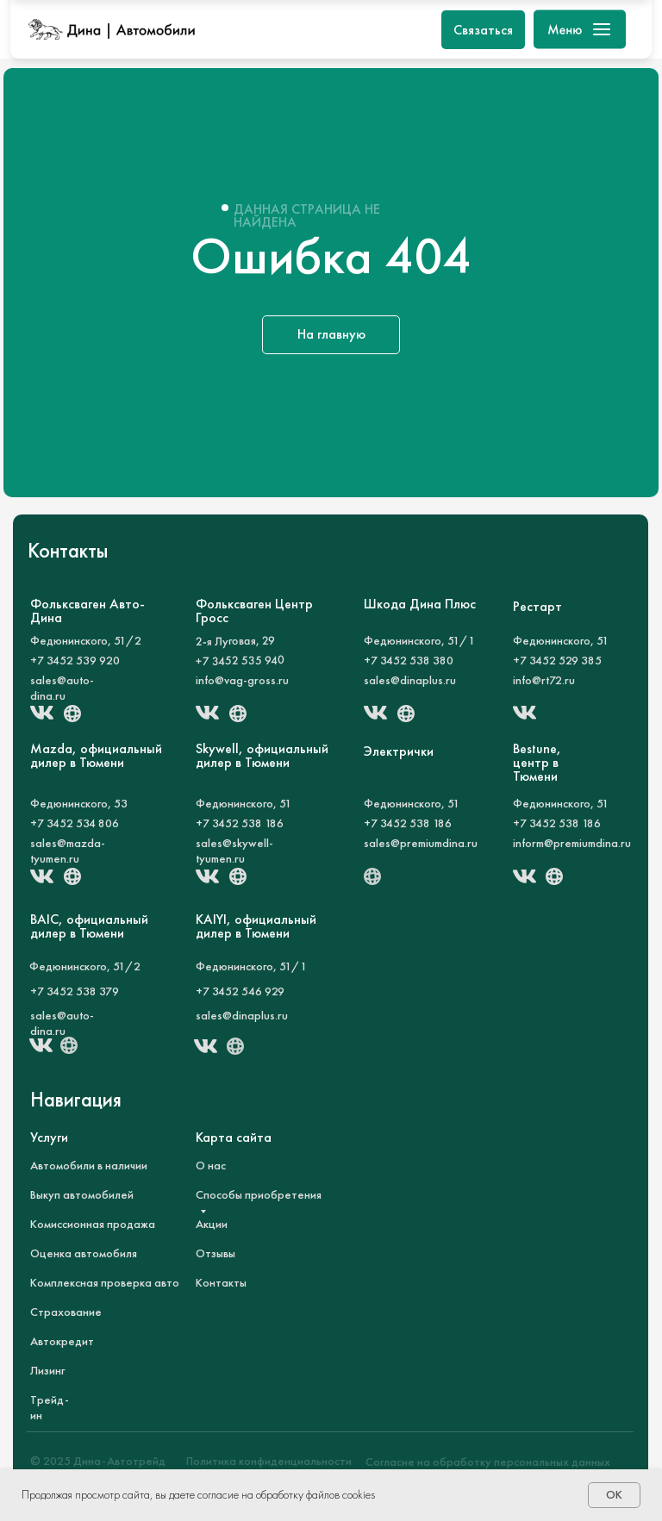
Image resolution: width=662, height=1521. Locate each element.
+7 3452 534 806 (74, 823)
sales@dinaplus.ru (410, 680)
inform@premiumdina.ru (572, 843)
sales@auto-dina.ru (62, 687)
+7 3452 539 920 (75, 660)
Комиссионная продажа (92, 1223)
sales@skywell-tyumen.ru (234, 850)
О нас (211, 1165)
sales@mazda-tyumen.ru (67, 850)
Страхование (66, 1311)
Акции (212, 1223)
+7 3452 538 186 (240, 823)
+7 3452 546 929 (240, 991)
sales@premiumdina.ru (421, 843)
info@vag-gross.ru (242, 680)
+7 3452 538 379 (74, 991)
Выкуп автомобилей (82, 1194)
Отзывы (215, 1253)
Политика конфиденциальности (269, 1460)
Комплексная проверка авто (104, 1282)
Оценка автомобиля (83, 1253)
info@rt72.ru (544, 680)
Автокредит (62, 1341)
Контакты (221, 1282)
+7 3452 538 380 (408, 660)
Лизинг (47, 1370)
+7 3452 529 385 (557, 660)
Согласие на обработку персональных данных (487, 1461)
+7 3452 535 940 (240, 660)
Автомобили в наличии (88, 1165)
